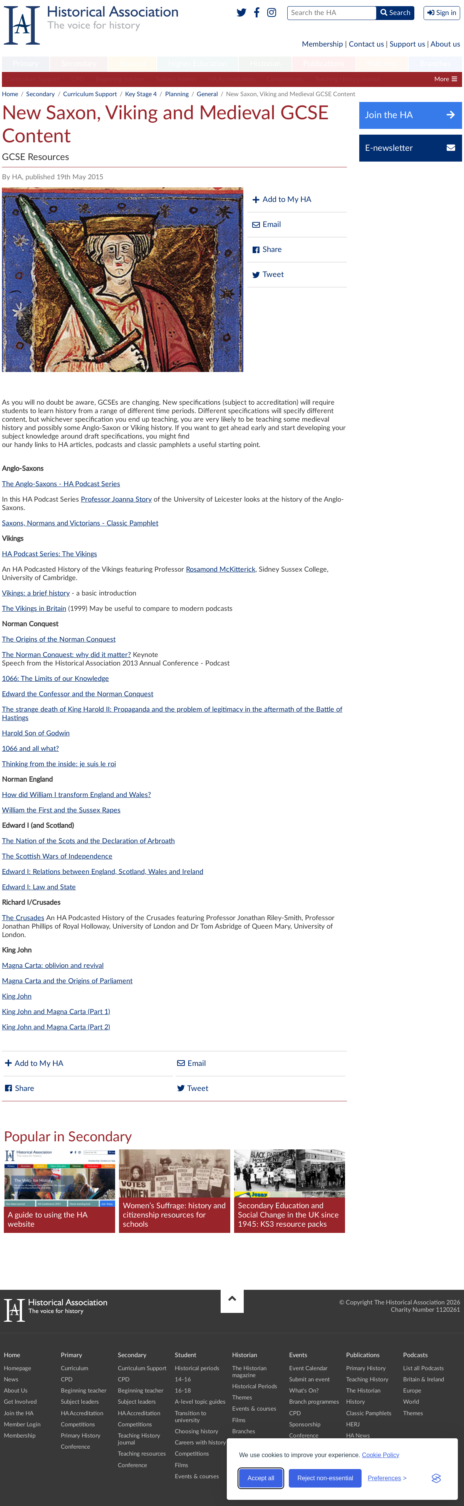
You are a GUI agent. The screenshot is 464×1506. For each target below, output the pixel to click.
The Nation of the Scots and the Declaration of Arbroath (88, 841)
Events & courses (197, 1476)
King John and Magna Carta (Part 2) (56, 1027)
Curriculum (74, 1368)
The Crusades (23, 918)
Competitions (284, 79)
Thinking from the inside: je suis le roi (59, 764)
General (207, 94)
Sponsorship (304, 1425)
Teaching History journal (347, 79)
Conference (75, 1447)
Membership (322, 44)
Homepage (17, 1368)
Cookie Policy (380, 1455)
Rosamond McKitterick (220, 569)
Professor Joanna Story (116, 499)
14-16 (183, 1380)
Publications (323, 64)
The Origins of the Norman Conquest (59, 639)
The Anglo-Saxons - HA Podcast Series (61, 484)
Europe (412, 1391)
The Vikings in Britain (34, 608)
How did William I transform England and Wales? (76, 795)
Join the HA (19, 1413)
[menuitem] (26, 64)
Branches (435, 64)
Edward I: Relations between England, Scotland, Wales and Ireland (102, 872)
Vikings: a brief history (36, 593)
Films (181, 1465)
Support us (407, 44)
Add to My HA (281, 200)
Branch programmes (314, 1402)
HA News (358, 1436)
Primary (26, 64)
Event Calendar (308, 1368)
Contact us (366, 44)
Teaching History (367, 1380)
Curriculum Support (33, 79)
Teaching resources (142, 1454)
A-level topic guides (200, 1402)
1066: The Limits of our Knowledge (55, 678)
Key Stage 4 (141, 94)
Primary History (81, 1436)
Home (10, 94)
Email (266, 225)
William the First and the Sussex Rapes (61, 810)
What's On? (304, 1391)
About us (445, 44)
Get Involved (20, 1402)
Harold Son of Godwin (36, 733)
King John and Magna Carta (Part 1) (56, 1012)
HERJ (353, 1425)
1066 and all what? (30, 748)
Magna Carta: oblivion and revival (53, 965)
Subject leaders (176, 79)
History (355, 1402)
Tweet (267, 275)
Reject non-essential (325, 1478)
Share (266, 250)
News (11, 1380)
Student (132, 64)
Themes (242, 1398)
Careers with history (200, 1443)
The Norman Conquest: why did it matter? (66, 655)
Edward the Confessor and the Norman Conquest (77, 694)
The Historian (363, 1391)
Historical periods (197, 1368)
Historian (265, 64)
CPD (77, 79)
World (411, 1402)
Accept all (261, 1478)
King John (17, 996)
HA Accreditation (231, 79)
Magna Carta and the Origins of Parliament (67, 981)
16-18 (183, 1391)
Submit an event (309, 1380)
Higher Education (197, 64)
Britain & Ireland (423, 1380)
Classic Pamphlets (369, 1413)
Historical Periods (254, 1386)
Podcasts (382, 64)
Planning (177, 94)
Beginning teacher (119, 79)
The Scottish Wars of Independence (57, 856)
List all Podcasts (423, 1368)
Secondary (79, 64)
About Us (16, 1391)
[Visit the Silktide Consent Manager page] (436, 1478)
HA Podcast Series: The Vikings (49, 554)
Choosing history (196, 1431)
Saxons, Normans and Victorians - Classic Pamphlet (80, 523)
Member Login (22, 1425)
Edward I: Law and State (39, 887)
